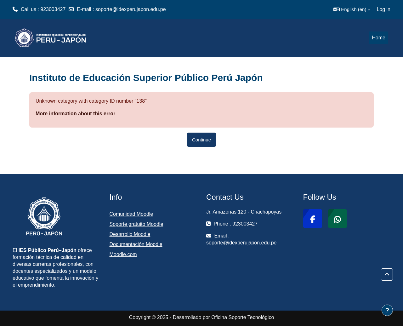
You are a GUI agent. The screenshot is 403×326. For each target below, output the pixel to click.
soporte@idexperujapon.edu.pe (130, 9)
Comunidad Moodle (131, 214)
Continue (201, 139)
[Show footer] (387, 310)
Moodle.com (123, 254)
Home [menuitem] (378, 37)
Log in (383, 9)
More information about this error (75, 113)
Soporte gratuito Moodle (136, 224)
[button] (352, 9)
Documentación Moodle (136, 244)
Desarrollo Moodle (130, 234)
